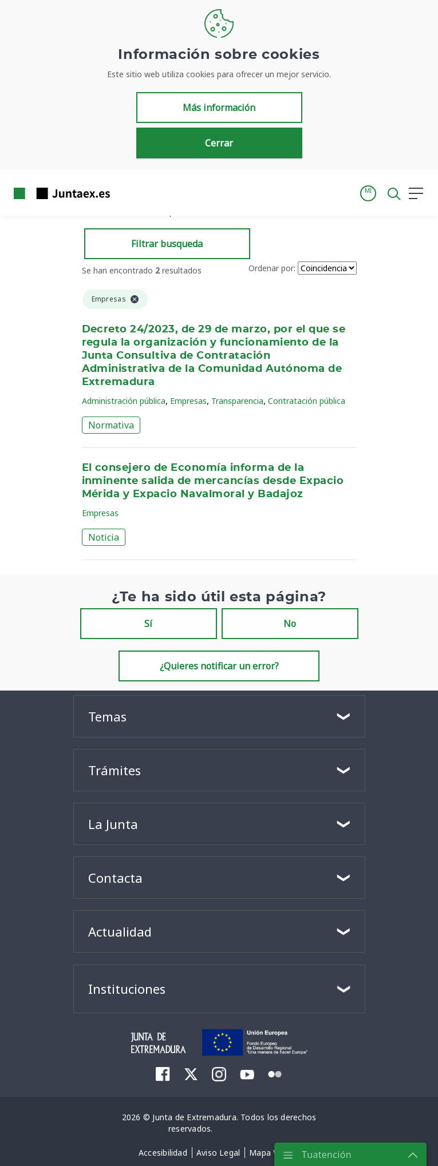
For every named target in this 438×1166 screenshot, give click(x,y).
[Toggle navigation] (126, 192)
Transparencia (237, 400)
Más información (219, 107)
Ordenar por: (271, 268)
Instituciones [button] (126, 988)
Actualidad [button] (120, 931)
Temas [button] (107, 716)
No (289, 623)
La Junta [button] (113, 823)
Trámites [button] (114, 770)
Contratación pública (306, 400)
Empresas (188, 400)
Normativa (111, 425)
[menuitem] (163, 1074)
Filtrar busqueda (167, 243)
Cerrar (219, 143)
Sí (148, 623)
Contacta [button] (115, 877)
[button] (368, 193)
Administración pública (123, 400)
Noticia (103, 537)
